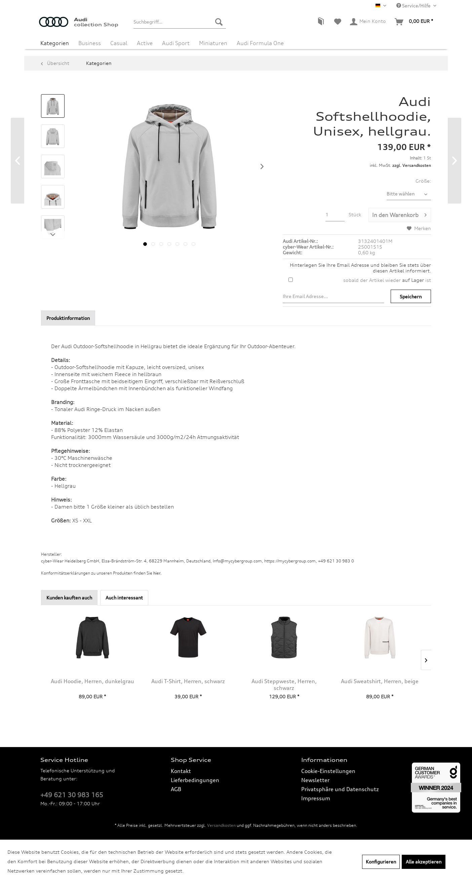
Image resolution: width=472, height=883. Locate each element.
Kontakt (181, 771)
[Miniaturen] (213, 43)
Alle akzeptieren (423, 861)
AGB (176, 789)
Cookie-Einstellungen (328, 771)
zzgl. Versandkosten (411, 165)
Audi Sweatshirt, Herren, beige (380, 681)
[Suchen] (219, 22)
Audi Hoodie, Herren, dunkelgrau (92, 681)
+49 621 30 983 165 (71, 795)
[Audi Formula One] (260, 43)
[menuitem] (179, 22)
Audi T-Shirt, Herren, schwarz (188, 681)
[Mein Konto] (368, 22)
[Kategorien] (55, 43)
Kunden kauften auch (69, 597)
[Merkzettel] (338, 22)
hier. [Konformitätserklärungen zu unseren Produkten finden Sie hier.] (157, 573)
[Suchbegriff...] (179, 22)
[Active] (144, 43)
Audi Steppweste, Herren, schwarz (284, 684)
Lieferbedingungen (195, 780)
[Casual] (119, 43)
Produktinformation (68, 318)
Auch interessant (124, 597)
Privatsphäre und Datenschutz (340, 789)
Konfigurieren (381, 861)
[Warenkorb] (414, 22)
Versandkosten (221, 825)
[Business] (90, 43)
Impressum (315, 798)
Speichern (411, 296)
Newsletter (315, 780)
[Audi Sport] (175, 43)
